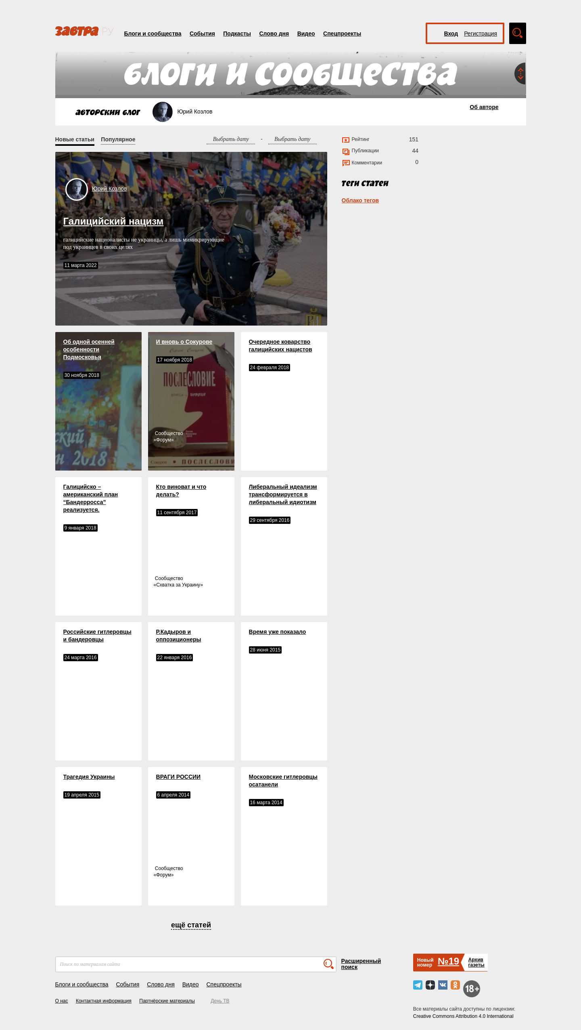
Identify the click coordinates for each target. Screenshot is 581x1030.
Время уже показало (277, 632)
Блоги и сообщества (153, 33)
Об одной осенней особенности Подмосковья (89, 349)
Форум (163, 440)
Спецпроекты (342, 33)
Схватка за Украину (178, 585)
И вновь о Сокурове (184, 341)
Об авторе (484, 107)
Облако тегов (360, 200)
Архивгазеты (476, 962)
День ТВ (220, 1001)
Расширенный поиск (361, 964)
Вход (451, 33)
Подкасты (237, 33)
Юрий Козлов (109, 188)
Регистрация (480, 33)
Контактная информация (104, 1001)
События (202, 33)
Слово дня (274, 33)
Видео (306, 33)
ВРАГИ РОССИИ (178, 777)
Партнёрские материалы (167, 1001)
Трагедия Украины (89, 777)
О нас (61, 1001)
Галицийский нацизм (113, 221)
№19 (448, 961)
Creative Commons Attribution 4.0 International (463, 1016)
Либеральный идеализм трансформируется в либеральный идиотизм (283, 494)
